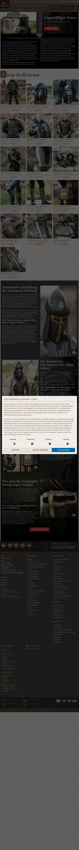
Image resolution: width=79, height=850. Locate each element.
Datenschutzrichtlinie (11, 432)
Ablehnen (16, 450)
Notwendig (13, 439)
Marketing (66, 439)
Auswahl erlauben (40, 450)
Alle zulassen (63, 450)
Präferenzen (30, 439)
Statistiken (48, 439)
